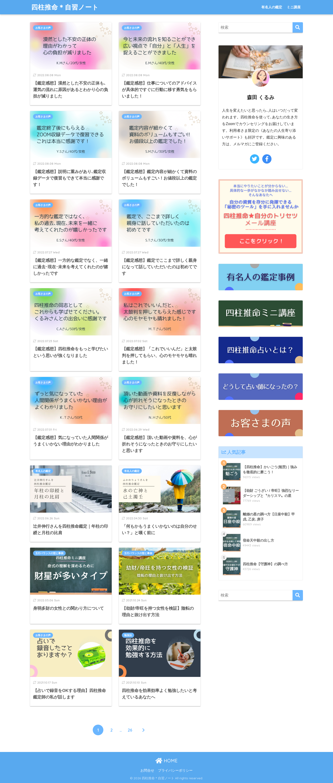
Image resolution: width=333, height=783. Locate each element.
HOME (166, 761)
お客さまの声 (43, 27)
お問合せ (147, 770)
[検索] (298, 27)
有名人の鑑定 (271, 7)
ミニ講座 (294, 7)
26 (130, 729)
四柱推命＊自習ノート (65, 7)
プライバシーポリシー (175, 770)
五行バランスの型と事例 (49, 553)
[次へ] (143, 730)
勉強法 (128, 635)
